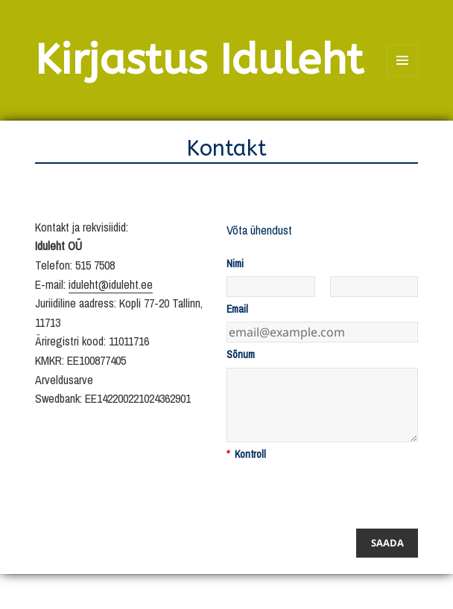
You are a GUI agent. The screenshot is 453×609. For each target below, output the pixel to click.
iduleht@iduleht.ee (111, 284)
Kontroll (246, 454)
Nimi (235, 263)
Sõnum (240, 354)
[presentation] (339, 496)
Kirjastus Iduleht (199, 60)
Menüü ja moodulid (402, 75)
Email (237, 309)
